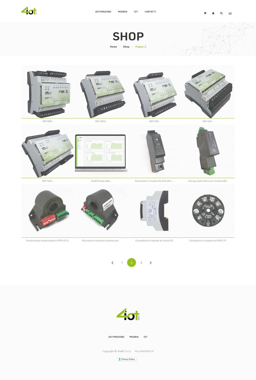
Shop (126, 46)
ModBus (125, 11)
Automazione (106, 11)
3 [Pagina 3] (141, 262)
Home (113, 46)
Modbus (134, 336)
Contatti (152, 11)
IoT (138, 11)
